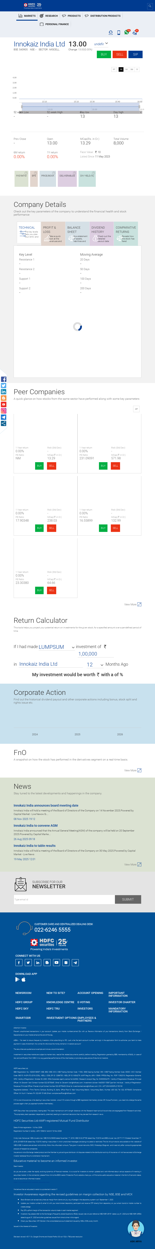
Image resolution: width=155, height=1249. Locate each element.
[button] (101, 44)
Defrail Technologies (45, 548)
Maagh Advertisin (109, 423)
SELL (51, 465)
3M (131, 69)
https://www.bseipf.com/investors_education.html (31, 1182)
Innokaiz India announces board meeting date (46, 805)
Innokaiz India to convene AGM (36, 825)
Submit (128, 899)
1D (121, 69)
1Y (137, 69)
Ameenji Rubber (109, 485)
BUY (39, 465)
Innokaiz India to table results (35, 845)
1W (126, 69)
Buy (104, 54)
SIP (135, 54)
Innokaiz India (45, 423)
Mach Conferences (45, 485)
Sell (119, 54)
